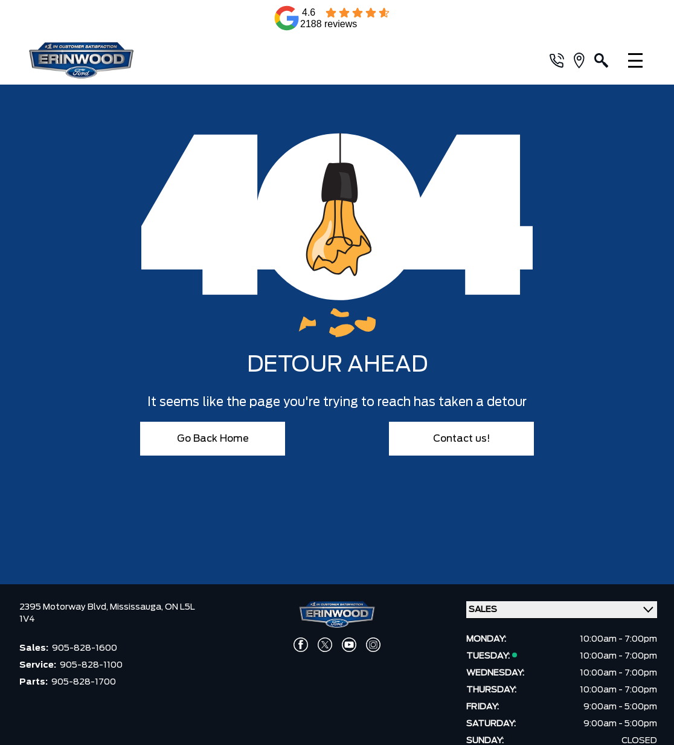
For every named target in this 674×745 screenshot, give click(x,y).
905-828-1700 (83, 682)
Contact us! (461, 438)
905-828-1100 (91, 665)
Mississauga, (137, 607)
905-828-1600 (84, 648)
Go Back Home (213, 438)
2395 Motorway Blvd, (64, 607)
